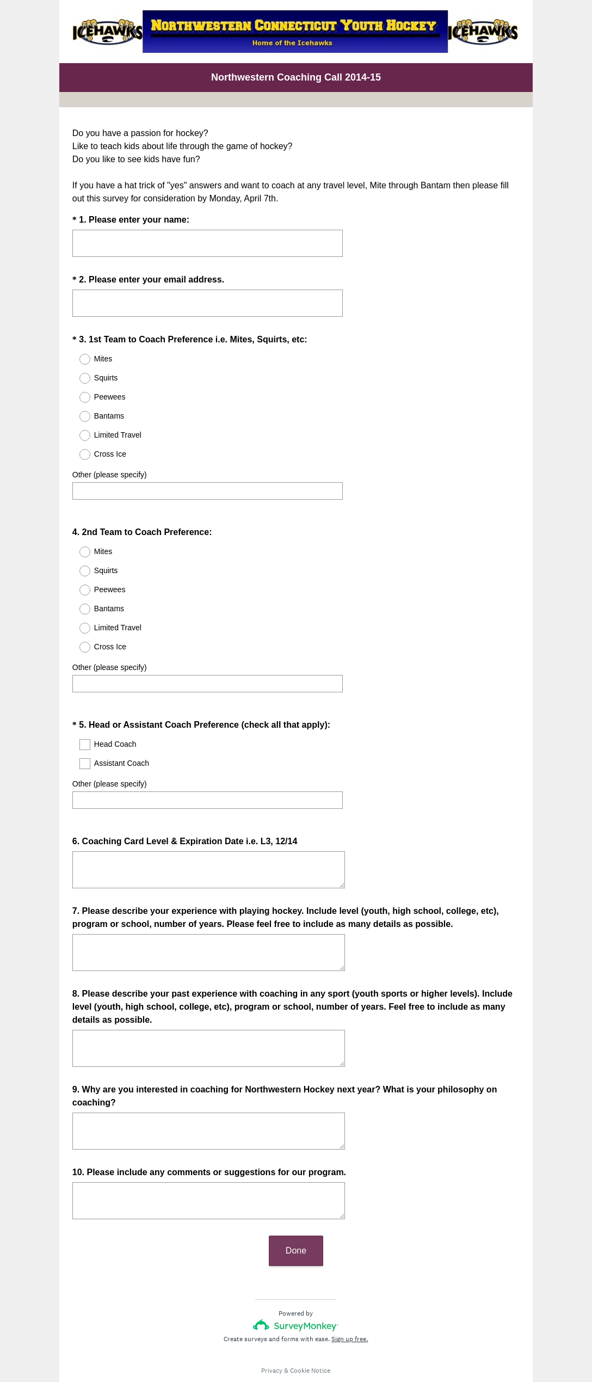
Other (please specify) (109, 474)
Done (296, 1221)
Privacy (271, 1341)
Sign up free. (349, 1309)
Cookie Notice (310, 1341)
